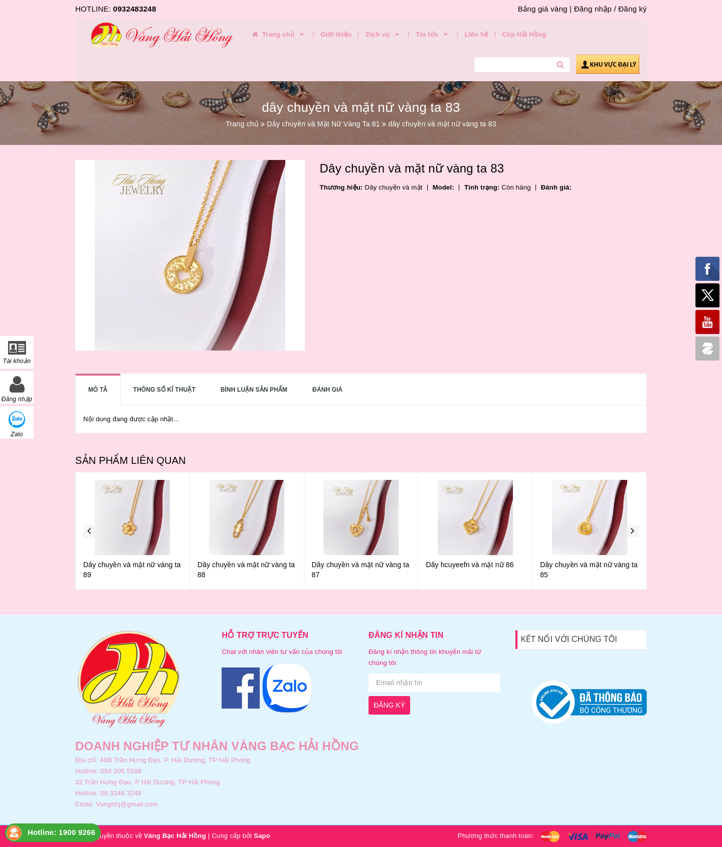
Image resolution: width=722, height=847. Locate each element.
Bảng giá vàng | (545, 9)
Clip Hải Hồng (524, 34)
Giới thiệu (335, 34)
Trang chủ (278, 35)
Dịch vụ (384, 35)
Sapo (262, 835)
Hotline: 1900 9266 (61, 832)
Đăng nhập (593, 9)
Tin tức (433, 35)
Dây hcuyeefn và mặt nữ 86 (469, 565)
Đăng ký (632, 9)
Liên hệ (476, 34)
